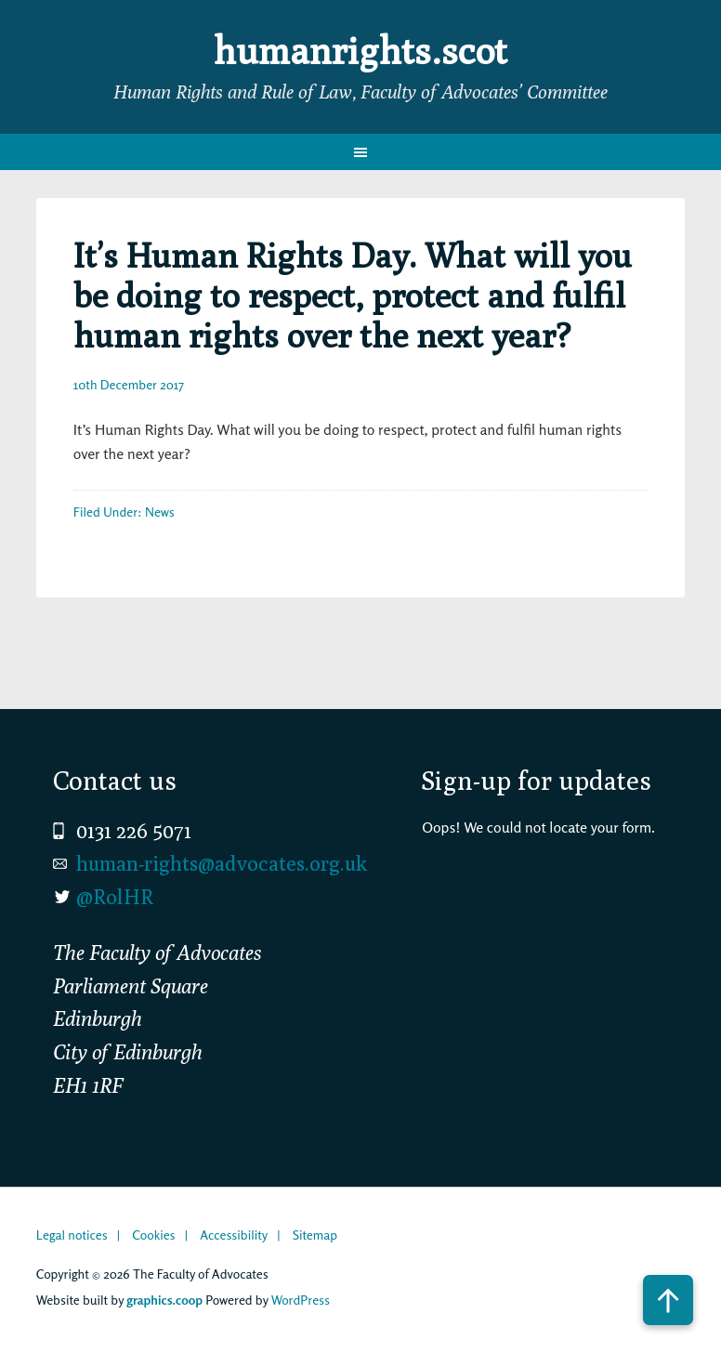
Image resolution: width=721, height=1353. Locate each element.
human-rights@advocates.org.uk (221, 863)
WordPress (300, 1299)
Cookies (153, 1234)
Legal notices (72, 1234)
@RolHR (114, 897)
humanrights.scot (360, 50)
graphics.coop (164, 1299)
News (160, 511)
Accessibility (234, 1234)
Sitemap (315, 1234)
